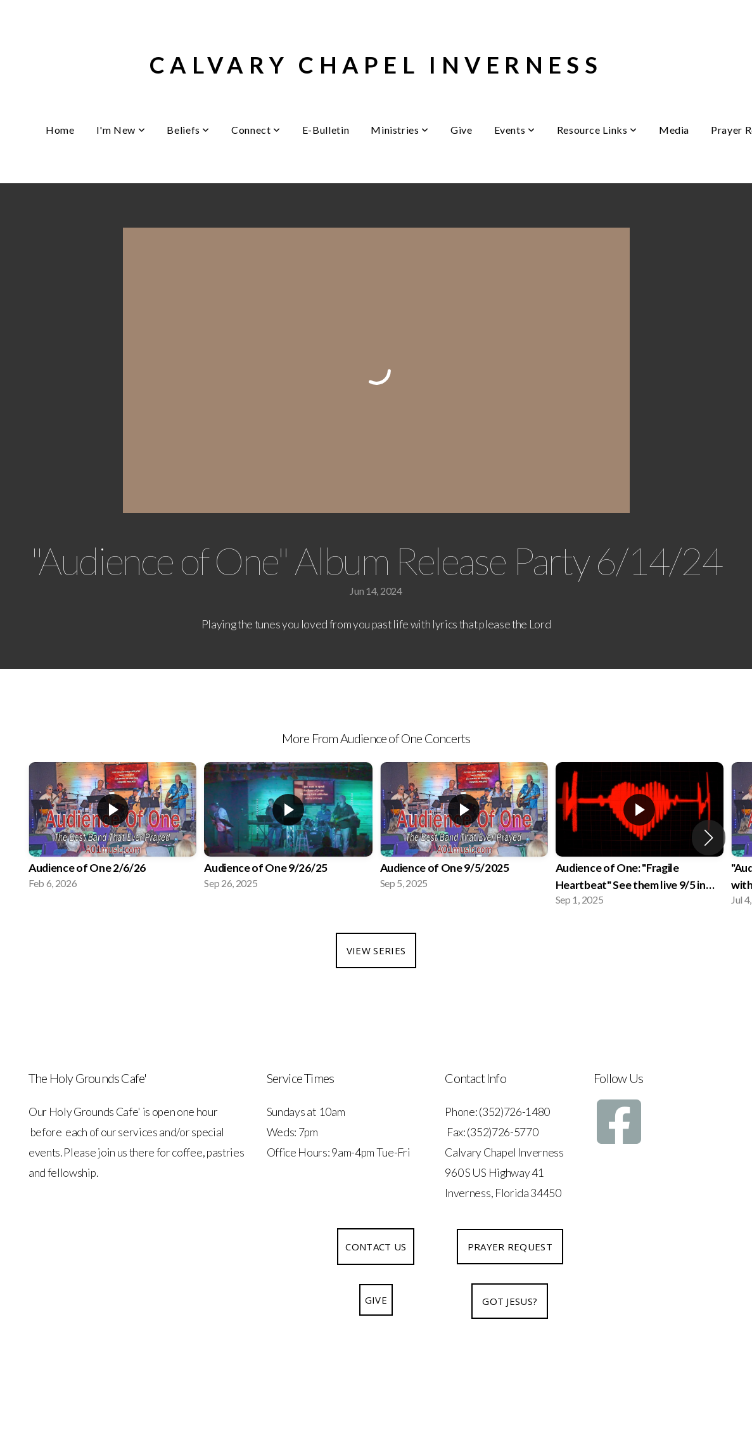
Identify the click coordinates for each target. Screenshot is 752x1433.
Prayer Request (510, 1246)
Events (514, 130)
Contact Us (375, 1246)
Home (60, 130)
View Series (376, 950)
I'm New (121, 130)
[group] (112, 829)
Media (674, 130)
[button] (708, 838)
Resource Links (597, 130)
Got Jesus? (509, 1301)
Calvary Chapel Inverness (376, 65)
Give (461, 130)
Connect (256, 130)
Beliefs (188, 130)
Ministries (400, 130)
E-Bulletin (325, 130)
